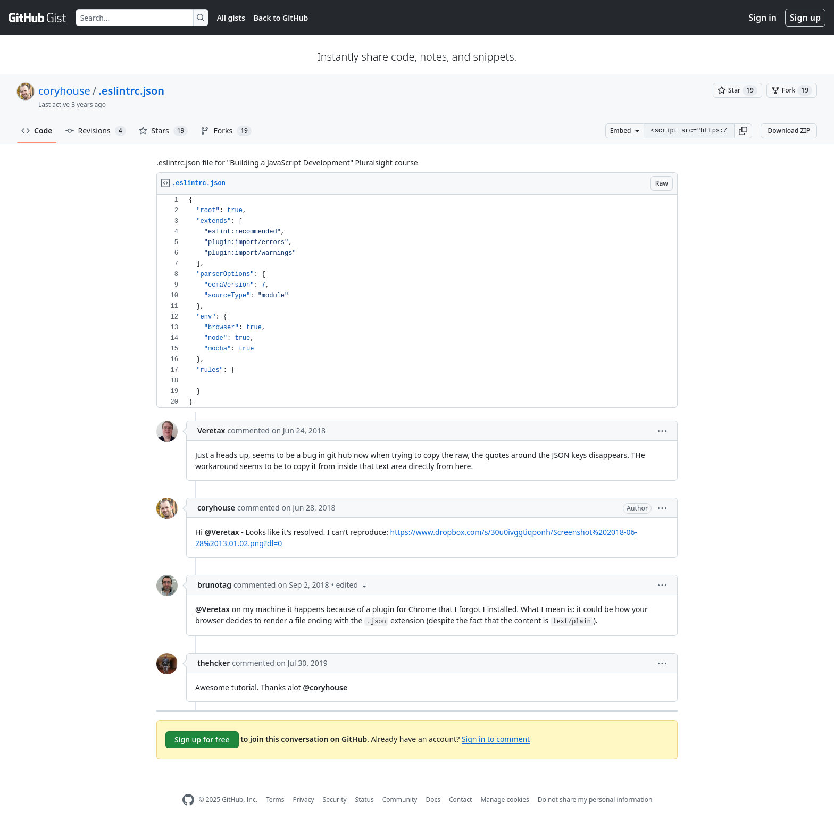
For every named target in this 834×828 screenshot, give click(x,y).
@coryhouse (325, 687)
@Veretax (222, 532)
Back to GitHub (281, 18)
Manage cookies (504, 799)
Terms (275, 799)
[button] (743, 130)
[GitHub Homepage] (188, 800)
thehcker (213, 663)
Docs (433, 799)
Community (400, 799)
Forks (226, 131)
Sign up (805, 17)
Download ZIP (789, 130)
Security (335, 799)
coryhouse (64, 90)
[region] (417, 301)
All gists (231, 18)
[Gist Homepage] (38, 17)
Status (364, 799)
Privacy (303, 799)
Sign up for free (202, 739)
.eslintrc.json (131, 90)
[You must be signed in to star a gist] (737, 90)
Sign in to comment (496, 739)
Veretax (211, 430)
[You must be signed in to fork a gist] (791, 90)
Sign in (763, 17)
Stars (163, 131)
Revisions (95, 131)
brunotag (214, 585)
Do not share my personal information (595, 799)
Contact (460, 799)
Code (37, 131)
